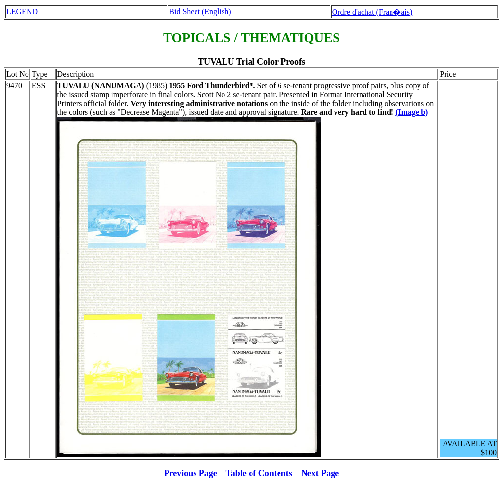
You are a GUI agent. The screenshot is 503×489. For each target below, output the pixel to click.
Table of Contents (259, 473)
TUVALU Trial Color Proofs (251, 62)
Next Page (320, 473)
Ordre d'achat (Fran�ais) (372, 12)
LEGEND (22, 11)
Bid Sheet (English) (200, 11)
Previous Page (190, 473)
